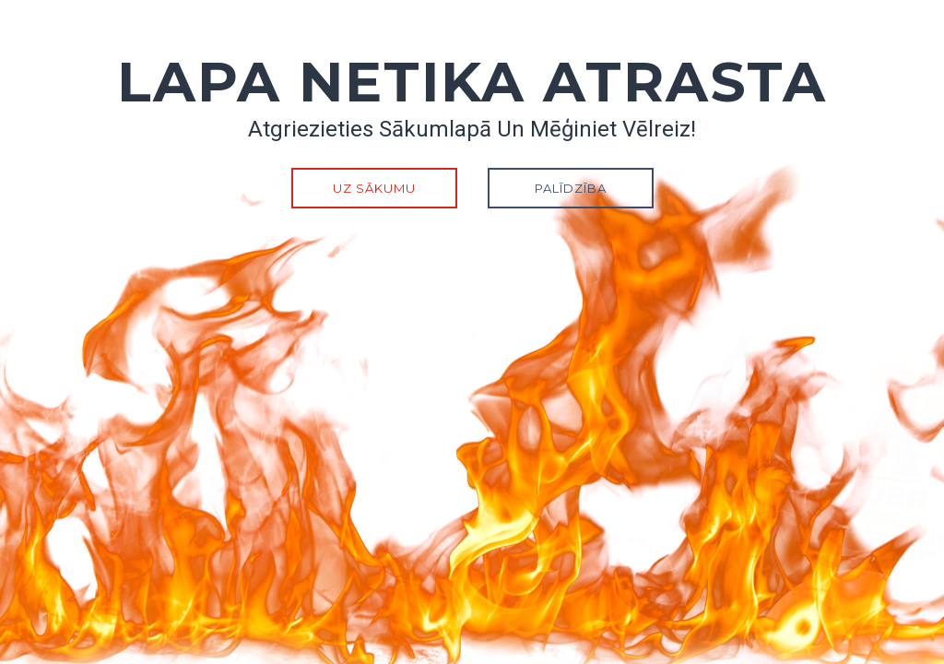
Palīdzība (571, 188)
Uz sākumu (374, 188)
